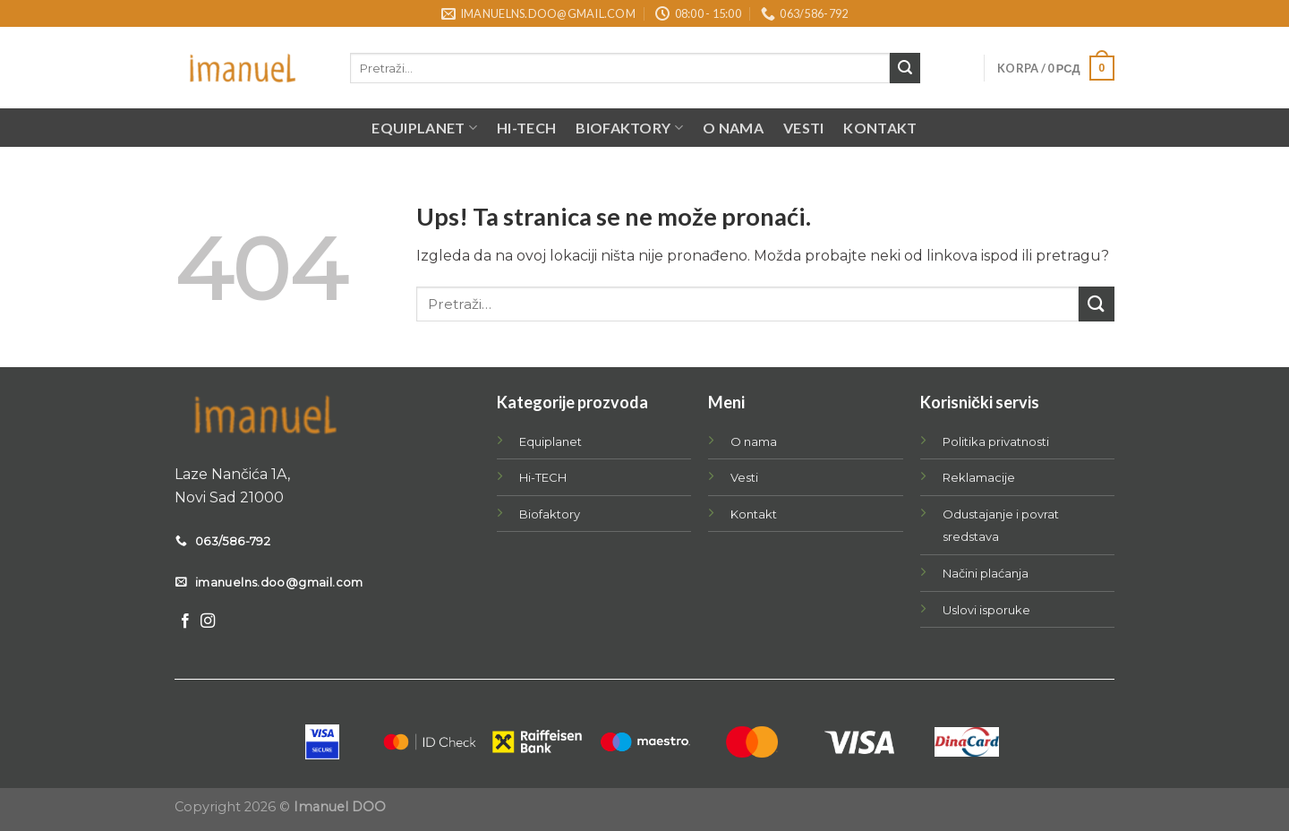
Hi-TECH (526, 127)
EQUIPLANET (424, 128)
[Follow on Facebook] (185, 621)
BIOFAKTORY (629, 128)
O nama (733, 127)
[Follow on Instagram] (208, 621)
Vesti (803, 127)
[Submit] (905, 68)
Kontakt (880, 127)
